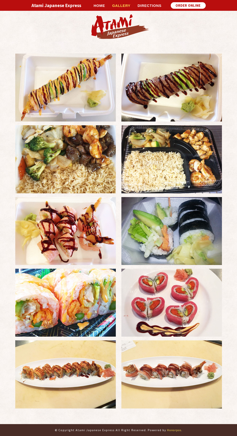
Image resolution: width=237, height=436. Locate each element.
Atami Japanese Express (56, 5)
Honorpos (174, 430)
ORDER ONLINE (188, 5)
